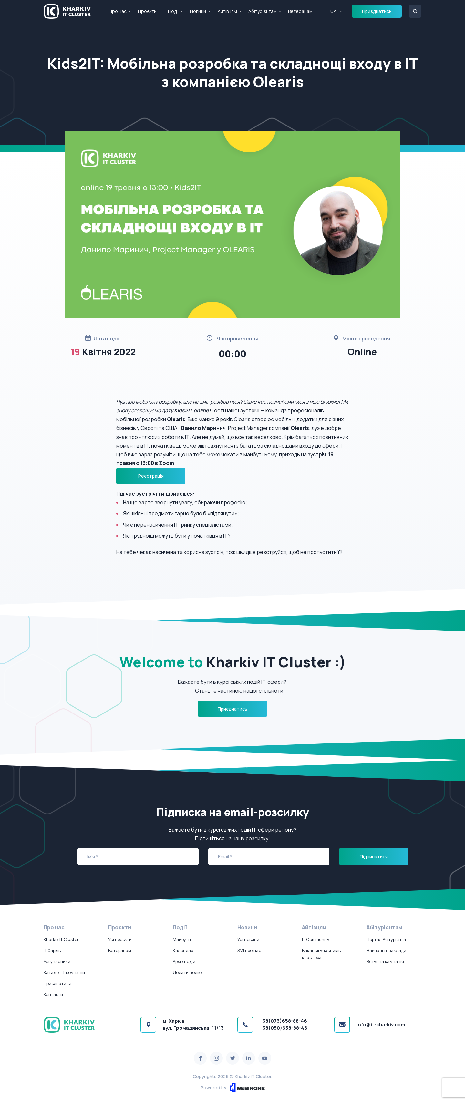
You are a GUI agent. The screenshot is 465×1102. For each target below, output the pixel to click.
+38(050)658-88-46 (283, 1028)
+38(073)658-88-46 (283, 1020)
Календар (183, 950)
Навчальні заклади (386, 950)
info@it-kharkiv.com (380, 1024)
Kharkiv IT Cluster (61, 939)
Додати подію (187, 972)
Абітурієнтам (262, 11)
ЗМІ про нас (249, 950)
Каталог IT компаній (64, 972)
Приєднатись (377, 11)
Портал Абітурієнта (386, 939)
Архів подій (184, 961)
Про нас (118, 11)
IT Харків (52, 950)
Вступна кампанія (385, 961)
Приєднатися (57, 983)
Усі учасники (57, 961)
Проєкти (147, 11)
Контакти (53, 994)
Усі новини (248, 939)
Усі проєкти (120, 939)
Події (173, 11)
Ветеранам (300, 11)
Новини (198, 11)
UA (333, 11)
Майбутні (182, 939)
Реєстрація (151, 476)
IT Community (315, 939)
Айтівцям (227, 11)
